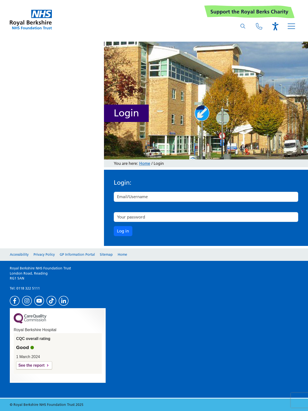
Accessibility (19, 254)
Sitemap (106, 254)
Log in (123, 231)
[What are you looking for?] (243, 26)
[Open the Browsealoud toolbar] (275, 26)
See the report (31, 365)
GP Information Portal (77, 254)
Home (144, 163)
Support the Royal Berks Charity (249, 12)
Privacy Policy (44, 254)
